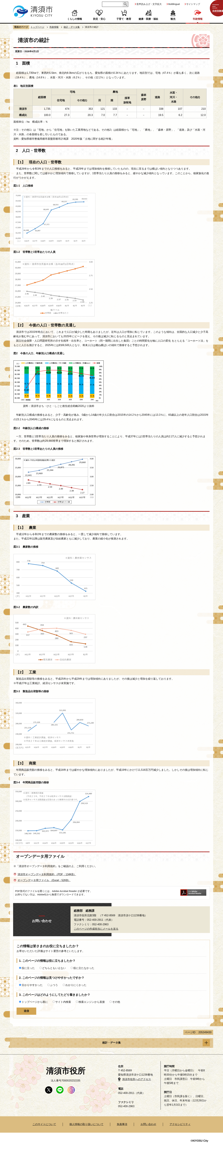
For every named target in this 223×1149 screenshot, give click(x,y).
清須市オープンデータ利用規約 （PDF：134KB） (47, 874)
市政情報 (198, 18)
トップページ (37, 27)
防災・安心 (99, 18)
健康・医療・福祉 (148, 18)
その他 (116, 1002)
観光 (173, 18)
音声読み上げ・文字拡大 (149, 4)
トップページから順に (35, 1002)
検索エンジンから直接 (92, 1002)
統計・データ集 (72, 27)
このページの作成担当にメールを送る (96, 928)
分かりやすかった (32, 985)
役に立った (28, 968)
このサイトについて (44, 1124)
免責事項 (122, 1124)
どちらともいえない (54, 968)
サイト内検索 (63, 1002)
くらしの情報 (74, 18)
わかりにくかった (75, 985)
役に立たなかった (83, 968)
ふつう (54, 985)
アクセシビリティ (180, 1124)
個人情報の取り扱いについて (86, 1124)
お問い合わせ (148, 1124)
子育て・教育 (123, 18)
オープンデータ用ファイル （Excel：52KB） (44, 880)
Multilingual (174, 4)
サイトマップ (193, 4)
